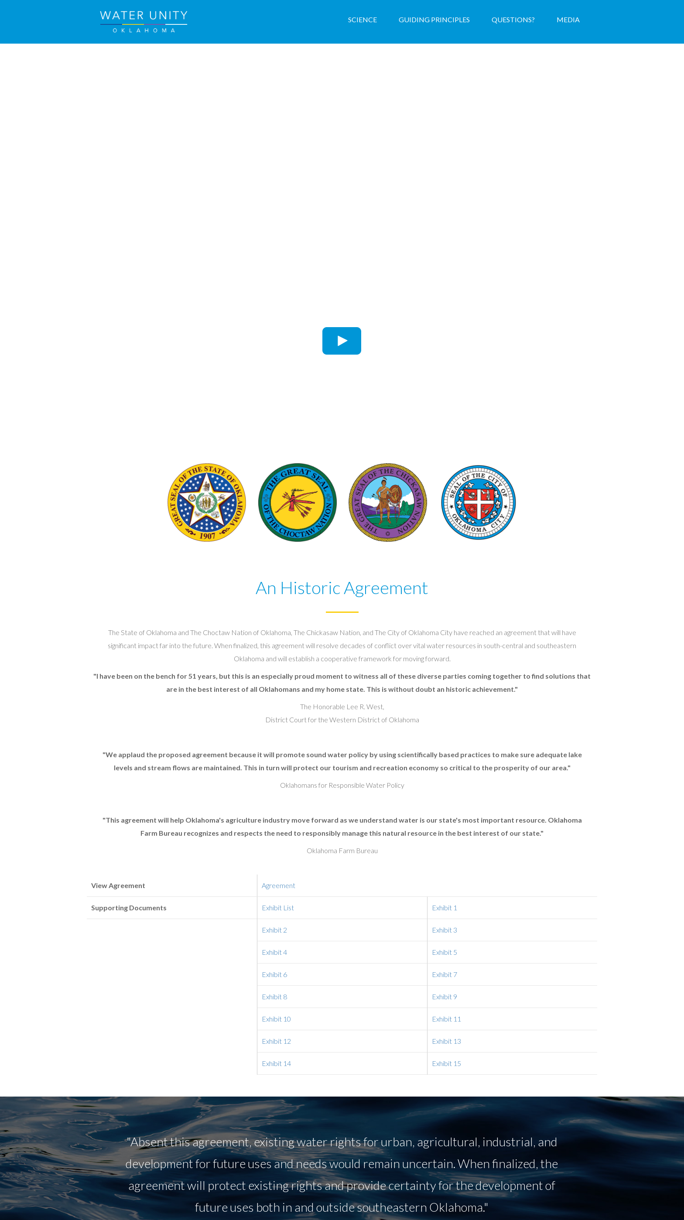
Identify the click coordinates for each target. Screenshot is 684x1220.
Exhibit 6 (274, 974)
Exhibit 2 (274, 930)
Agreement (278, 885)
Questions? (513, 19)
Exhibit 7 (444, 974)
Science (362, 19)
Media (568, 19)
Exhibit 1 (444, 907)
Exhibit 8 (274, 996)
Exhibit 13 (446, 1041)
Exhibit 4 (274, 952)
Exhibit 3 (444, 930)
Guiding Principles (434, 19)
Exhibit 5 (444, 952)
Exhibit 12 (276, 1041)
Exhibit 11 (446, 1019)
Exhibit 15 (446, 1063)
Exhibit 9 (444, 996)
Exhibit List (278, 907)
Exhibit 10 (276, 1019)
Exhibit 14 (276, 1063)
